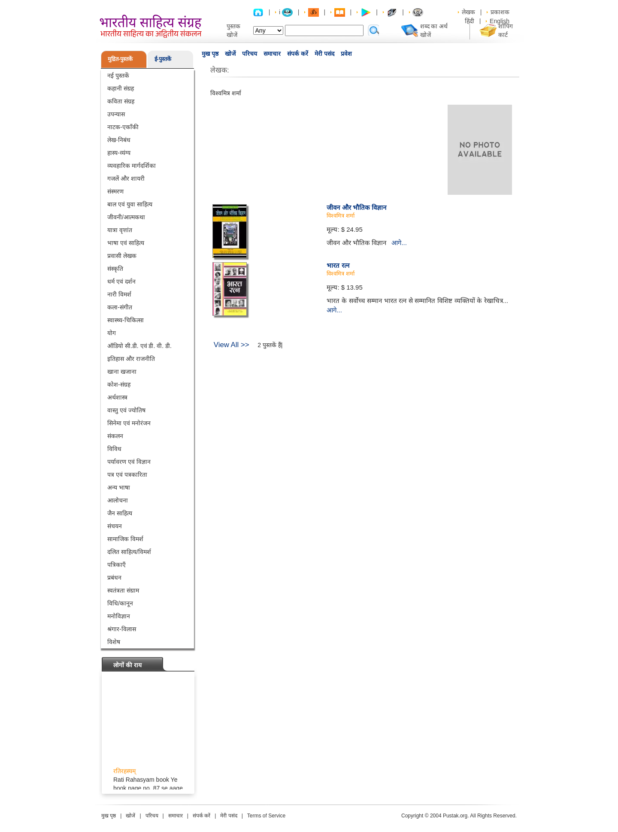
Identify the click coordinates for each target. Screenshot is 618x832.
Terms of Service (266, 816)
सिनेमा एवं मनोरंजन (129, 423)
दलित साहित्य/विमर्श (129, 551)
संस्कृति (115, 268)
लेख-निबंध (118, 139)
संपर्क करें (297, 53)
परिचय (249, 53)
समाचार (272, 53)
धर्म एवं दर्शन (121, 281)
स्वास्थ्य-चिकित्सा (125, 320)
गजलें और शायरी (126, 178)
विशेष (113, 641)
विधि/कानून (120, 603)
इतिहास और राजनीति (131, 358)
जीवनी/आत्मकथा (126, 217)
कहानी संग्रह (120, 88)
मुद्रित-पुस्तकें (120, 59)
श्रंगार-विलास (121, 629)
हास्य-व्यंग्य (118, 152)
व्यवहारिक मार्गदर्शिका (131, 165)
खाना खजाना (121, 371)
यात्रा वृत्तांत (119, 230)
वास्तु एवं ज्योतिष (126, 410)
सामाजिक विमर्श (125, 539)
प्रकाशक (500, 12)
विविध (114, 448)
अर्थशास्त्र (117, 397)
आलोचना (117, 500)
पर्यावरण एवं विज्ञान (129, 461)
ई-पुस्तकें (162, 59)
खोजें (230, 53)
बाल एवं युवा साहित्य (129, 204)
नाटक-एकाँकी (123, 127)
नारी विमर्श (119, 294)
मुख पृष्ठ (210, 53)
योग (111, 333)
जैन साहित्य (119, 513)
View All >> (231, 345)
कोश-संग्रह (118, 384)
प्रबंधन (114, 577)
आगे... (399, 242)
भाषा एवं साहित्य (125, 242)
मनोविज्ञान (118, 616)
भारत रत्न (338, 265)
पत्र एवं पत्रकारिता (127, 474)
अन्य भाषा (118, 487)
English (499, 21)
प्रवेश (346, 53)
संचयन (114, 526)
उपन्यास (116, 114)
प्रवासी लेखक (121, 255)
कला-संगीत (119, 307)
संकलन (115, 436)
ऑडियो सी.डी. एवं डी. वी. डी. (139, 345)
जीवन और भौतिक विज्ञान (356, 207)
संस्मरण (115, 191)
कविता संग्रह (120, 101)
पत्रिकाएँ (116, 564)
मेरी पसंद (324, 53)
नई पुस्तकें (118, 75)
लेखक (468, 12)
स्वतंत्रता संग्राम (123, 590)
